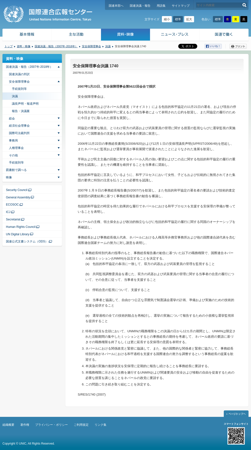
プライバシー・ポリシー (51, 424)
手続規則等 (19, 89)
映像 (9, 177)
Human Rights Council (20, 227)
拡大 (189, 19)
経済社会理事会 (19, 125)
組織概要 (8, 424)
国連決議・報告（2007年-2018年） (56, 46)
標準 (178, 19)
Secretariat (13, 219)
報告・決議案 (21, 111)
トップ (8, 46)
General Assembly (18, 197)
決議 (108, 46)
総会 (12, 118)
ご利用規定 (81, 424)
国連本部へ (116, 5)
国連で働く (224, 35)
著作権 (24, 424)
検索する (244, 5)
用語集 (161, 5)
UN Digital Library (17, 234)
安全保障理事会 (91, 46)
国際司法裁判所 (19, 133)
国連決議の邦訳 (19, 74)
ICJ (8, 212)
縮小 (167, 19)
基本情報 (27, 35)
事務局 (13, 140)
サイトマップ (181, 5)
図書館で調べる (16, 170)
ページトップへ (236, 413)
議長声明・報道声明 (25, 103)
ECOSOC (12, 204)
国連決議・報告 (140, 5)
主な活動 (76, 35)
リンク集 (100, 424)
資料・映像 (125, 35)
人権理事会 (16, 148)
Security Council (16, 190)
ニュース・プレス (175, 35)
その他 (13, 155)
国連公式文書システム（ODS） (27, 241)
